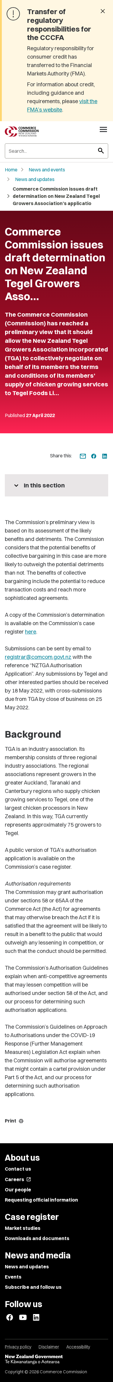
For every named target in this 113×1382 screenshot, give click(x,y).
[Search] (56, 150)
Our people (18, 1190)
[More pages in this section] (56, 485)
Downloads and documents (37, 1238)
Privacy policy (18, 1347)
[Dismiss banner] (102, 11)
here (30, 631)
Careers (18, 1179)
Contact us (18, 1169)
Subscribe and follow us (33, 1287)
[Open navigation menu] (103, 129)
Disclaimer (49, 1347)
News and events (47, 170)
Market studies (22, 1228)
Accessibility (78, 1347)
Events (13, 1277)
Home (11, 170)
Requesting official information (41, 1200)
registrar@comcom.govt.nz (38, 656)
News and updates (35, 179)
